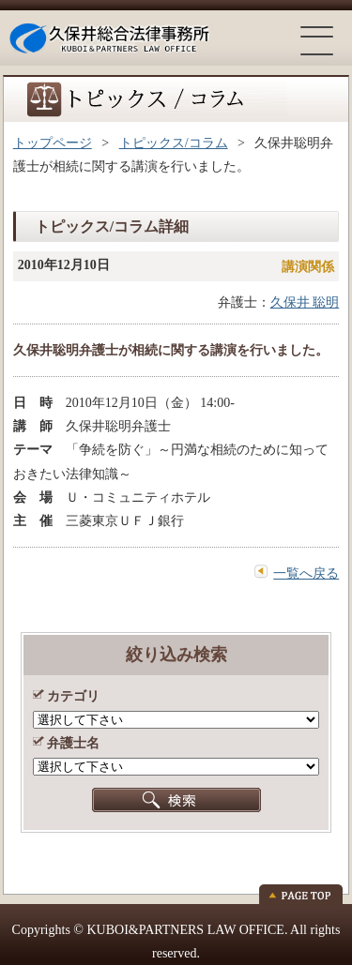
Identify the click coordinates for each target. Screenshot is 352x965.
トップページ (52, 143)
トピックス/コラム (173, 143)
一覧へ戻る (306, 573)
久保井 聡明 (305, 302)
